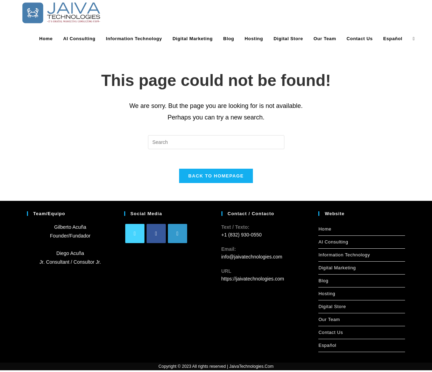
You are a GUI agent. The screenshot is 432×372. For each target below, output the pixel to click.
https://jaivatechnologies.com (252, 281)
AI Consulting (333, 243)
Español (327, 347)
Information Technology (344, 256)
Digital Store (332, 308)
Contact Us (330, 334)
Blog (323, 282)
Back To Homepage (215, 177)
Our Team (329, 321)
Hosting (326, 295)
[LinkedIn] (177, 235)
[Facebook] (156, 235)
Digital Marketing (337, 269)
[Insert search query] (216, 142)
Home (324, 230)
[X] (134, 235)
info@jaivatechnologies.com (252, 259)
